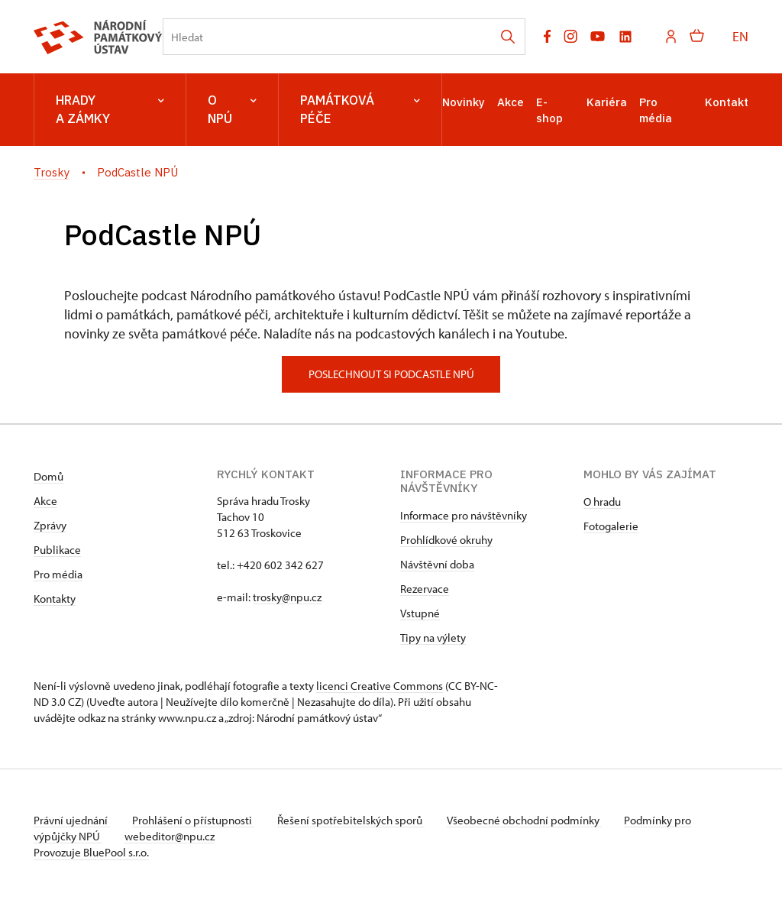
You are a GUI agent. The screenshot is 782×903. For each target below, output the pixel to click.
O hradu (602, 501)
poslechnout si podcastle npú (391, 374)
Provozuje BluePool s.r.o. (91, 852)
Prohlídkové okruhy (446, 539)
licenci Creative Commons (379, 685)
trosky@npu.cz (287, 597)
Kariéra (606, 102)
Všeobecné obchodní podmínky (530, 820)
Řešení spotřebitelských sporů (354, 820)
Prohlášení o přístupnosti (195, 820)
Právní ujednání (72, 820)
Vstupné (420, 613)
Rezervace (424, 588)
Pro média (58, 574)
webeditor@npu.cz (172, 836)
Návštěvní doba (437, 564)
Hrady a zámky (110, 110)
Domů (48, 476)
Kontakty (55, 598)
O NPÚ (232, 110)
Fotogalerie (610, 526)
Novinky (463, 102)
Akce (510, 102)
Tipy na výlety (433, 637)
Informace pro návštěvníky (463, 515)
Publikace (57, 549)
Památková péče (360, 110)
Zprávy (50, 525)
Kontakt (726, 102)
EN (740, 36)
